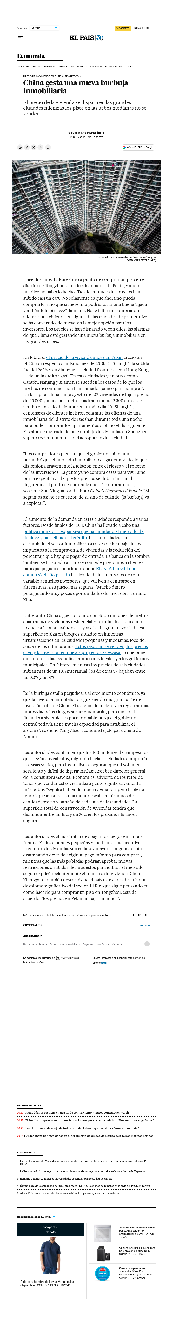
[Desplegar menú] (20, 38)
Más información (33, 962)
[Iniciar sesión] (144, 28)
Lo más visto (26, 1152)
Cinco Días (96, 66)
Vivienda (36, 66)
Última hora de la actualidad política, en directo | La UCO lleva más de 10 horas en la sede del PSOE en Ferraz (85, 1185)
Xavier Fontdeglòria (86, 133)
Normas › (144, 925)
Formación (50, 66)
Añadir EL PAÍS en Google (140, 147)
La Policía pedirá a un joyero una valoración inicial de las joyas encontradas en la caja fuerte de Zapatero (82, 1171)
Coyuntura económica (96, 944)
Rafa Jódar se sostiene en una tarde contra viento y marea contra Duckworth (77, 1112)
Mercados (23, 66)
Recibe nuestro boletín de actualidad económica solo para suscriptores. (70, 915)
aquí (104, 962)
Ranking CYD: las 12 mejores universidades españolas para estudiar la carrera (66, 1178)
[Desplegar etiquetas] (147, 943)
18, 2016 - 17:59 (90, 137)
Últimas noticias (29, 1105)
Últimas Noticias (124, 66)
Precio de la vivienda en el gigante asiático (51, 76)
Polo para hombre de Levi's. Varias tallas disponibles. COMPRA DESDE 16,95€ (47, 1283)
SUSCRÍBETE (122, 28)
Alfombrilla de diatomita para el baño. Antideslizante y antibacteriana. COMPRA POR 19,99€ (137, 1232)
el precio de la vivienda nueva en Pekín (84, 357)
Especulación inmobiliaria (65, 944)
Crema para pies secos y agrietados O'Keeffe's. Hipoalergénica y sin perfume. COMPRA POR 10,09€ (136, 1273)
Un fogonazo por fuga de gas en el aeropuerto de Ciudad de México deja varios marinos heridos (89, 1136)
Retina (108, 66)
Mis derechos (66, 66)
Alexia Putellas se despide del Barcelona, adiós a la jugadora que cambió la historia (69, 1193)
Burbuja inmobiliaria (35, 944)
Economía (31, 56)
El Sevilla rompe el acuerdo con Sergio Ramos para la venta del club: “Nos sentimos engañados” (89, 1120)
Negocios (82, 66)
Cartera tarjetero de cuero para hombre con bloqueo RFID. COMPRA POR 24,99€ (137, 1250)
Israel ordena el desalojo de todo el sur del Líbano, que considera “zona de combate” (82, 1128)
